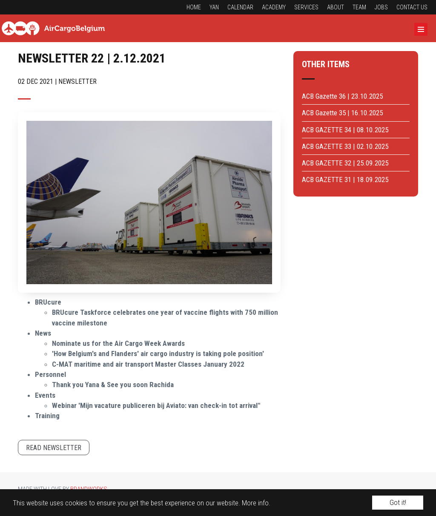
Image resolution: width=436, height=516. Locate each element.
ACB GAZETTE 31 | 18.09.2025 (345, 179)
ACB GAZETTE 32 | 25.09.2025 (345, 163)
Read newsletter (53, 448)
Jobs (381, 7)
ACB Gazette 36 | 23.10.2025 (342, 96)
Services (306, 7)
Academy (274, 7)
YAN (214, 7)
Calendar (240, 7)
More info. (256, 503)
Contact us (411, 7)
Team (359, 7)
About (335, 7)
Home (193, 7)
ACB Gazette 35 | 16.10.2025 (342, 112)
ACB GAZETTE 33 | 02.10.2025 (345, 146)
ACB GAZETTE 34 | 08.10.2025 (345, 129)
